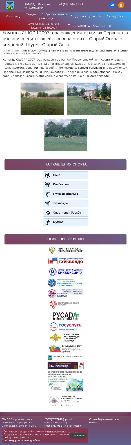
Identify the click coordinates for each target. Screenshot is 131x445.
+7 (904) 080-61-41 (71, 4)
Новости (16, 51)
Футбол (58, 222)
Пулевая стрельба (65, 193)
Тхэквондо (60, 203)
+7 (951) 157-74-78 (53, 419)
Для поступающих (89, 16)
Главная (6, 51)
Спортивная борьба (67, 212)
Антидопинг (115, 16)
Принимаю (78, 435)
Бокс (56, 175)
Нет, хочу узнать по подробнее (22, 440)
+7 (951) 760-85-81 (53, 425)
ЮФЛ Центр (101, 25)
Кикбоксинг (61, 184)
